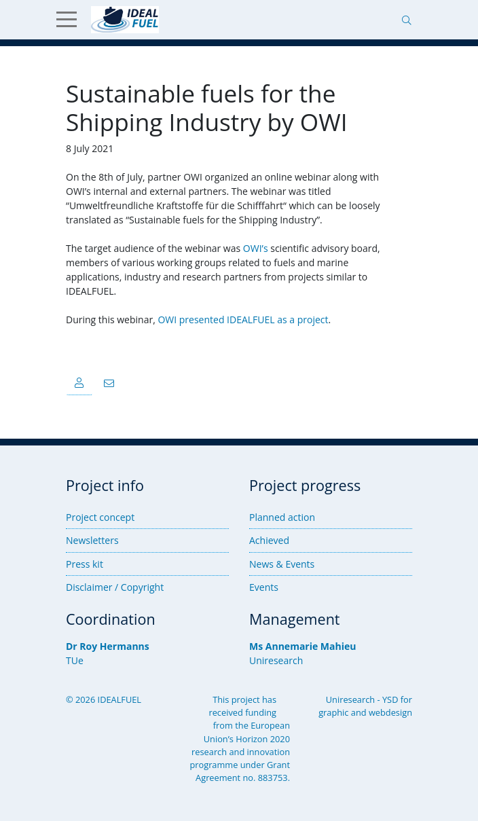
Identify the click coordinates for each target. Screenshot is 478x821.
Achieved (269, 540)
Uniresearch (276, 660)
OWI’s (255, 248)
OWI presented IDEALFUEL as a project (243, 319)
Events (263, 587)
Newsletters (92, 540)
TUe (75, 660)
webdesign (390, 712)
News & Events (281, 564)
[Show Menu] (72, 19)
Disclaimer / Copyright (115, 587)
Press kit (84, 564)
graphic (333, 712)
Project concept (100, 517)
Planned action (282, 517)
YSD (390, 699)
